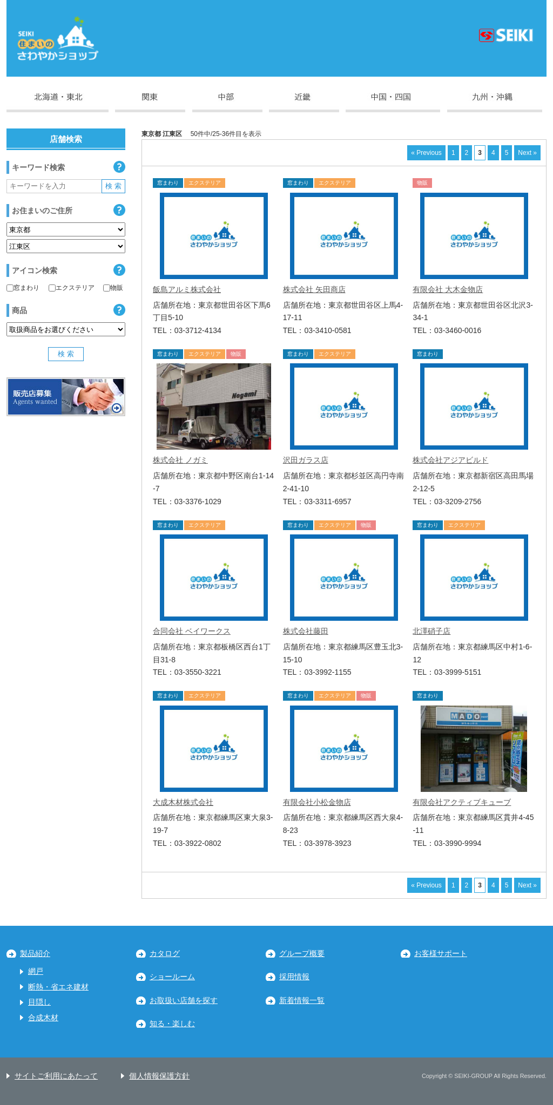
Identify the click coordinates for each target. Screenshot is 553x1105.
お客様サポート (440, 954)
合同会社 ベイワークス (192, 631)
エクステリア (72, 287)
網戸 (35, 971)
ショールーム (172, 977)
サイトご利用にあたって (56, 1076)
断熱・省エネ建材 (58, 987)
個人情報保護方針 (159, 1076)
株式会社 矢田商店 (314, 289)
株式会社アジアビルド (450, 460)
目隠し (39, 1002)
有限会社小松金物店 (317, 802)
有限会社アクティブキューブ (462, 802)
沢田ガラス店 (305, 460)
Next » (527, 153)
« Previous (426, 153)
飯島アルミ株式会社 (187, 289)
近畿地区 (304, 102)
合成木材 (43, 1018)
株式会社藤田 (305, 631)
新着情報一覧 (302, 1000)
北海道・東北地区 (57, 102)
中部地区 (227, 102)
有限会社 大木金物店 (448, 289)
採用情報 (294, 977)
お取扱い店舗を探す (184, 1000)
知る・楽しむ (172, 1024)
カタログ (165, 954)
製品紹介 (35, 954)
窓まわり (22, 287)
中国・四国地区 (393, 102)
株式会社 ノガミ (180, 460)
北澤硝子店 (431, 631)
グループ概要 (302, 954)
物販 (113, 287)
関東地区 (150, 102)
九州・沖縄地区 (494, 102)
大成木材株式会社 (183, 802)
